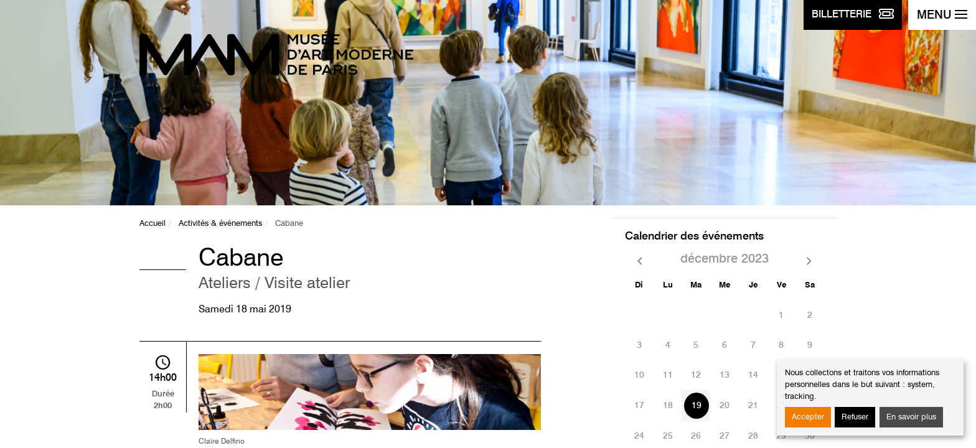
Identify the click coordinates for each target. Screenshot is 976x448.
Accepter (808, 417)
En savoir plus (911, 417)
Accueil (152, 224)
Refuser (855, 417)
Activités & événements (220, 224)
